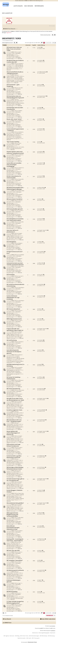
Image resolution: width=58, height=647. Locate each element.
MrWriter (21, 120)
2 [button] (45, 42)
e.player (20, 530)
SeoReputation (10, 460)
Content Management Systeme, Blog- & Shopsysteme (13, 357)
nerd (20, 143)
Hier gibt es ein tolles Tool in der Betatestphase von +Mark (15, 399)
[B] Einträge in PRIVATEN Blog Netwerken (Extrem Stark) (15, 468)
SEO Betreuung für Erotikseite (15, 570)
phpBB (40, 628)
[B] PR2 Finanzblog (12, 591)
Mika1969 (21, 517)
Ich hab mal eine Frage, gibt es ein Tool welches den (15, 479)
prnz (20, 593)
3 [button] (47, 42)
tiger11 (20, 583)
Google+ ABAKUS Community (13, 236)
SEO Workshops (43, 635)
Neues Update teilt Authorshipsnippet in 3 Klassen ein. (13, 433)
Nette (20, 562)
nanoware (21, 341)
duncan (20, 200)
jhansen (20, 354)
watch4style (21, 287)
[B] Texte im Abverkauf (13, 309)
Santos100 (21, 179)
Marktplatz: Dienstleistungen (14, 54)
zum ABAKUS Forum (7, 622)
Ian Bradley (52, 625)
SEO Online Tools (24, 635)
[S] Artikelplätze (11, 242)
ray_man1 (21, 276)
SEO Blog (17, 635)
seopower (21, 63)
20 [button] (53, 42)
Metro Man (21, 266)
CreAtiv (20, 320)
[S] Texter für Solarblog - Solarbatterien (14, 378)
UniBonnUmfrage (10, 76)
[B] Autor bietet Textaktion (14, 199)
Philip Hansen (19, 546)
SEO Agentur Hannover (9, 635)
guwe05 (20, 367)
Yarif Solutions (19, 474)
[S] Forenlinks (11, 274)
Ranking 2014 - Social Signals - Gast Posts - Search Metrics (15, 539)
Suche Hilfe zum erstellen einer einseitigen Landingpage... (14, 164)
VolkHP (20, 110)
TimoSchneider (10, 424)
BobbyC (20, 243)
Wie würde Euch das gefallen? (15, 503)
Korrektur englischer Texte (14, 410)
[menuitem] (52, 26)
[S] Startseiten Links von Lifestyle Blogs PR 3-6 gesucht (15, 97)
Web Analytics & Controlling (12, 68)
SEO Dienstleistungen (34, 635)
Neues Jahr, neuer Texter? (14, 119)
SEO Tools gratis (35, 638)
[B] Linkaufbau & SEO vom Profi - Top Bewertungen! (14, 420)
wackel (20, 604)
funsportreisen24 (10, 100)
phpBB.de (53, 630)
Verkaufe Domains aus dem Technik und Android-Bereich (15, 263)
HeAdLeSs (21, 132)
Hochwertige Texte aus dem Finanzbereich (15, 108)
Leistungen (18, 6)
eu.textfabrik (21, 254)
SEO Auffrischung (12, 340)
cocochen (21, 210)
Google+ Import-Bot (43, 230)
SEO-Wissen (28, 6)
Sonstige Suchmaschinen (13, 145)
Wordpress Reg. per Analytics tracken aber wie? (15, 61)
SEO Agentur (7, 13)
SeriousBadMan (10, 412)
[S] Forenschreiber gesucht (15, 209)
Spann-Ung (21, 493)
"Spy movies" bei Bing (13, 141)
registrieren (8, 32)
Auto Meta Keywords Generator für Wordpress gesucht (14, 351)
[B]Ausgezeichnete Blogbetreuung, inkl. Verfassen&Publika (12, 514)
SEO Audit (28, 638)
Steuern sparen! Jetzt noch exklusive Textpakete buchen (15, 152)
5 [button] (50, 42)
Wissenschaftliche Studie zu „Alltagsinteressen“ (15, 72)
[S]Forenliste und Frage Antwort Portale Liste (13, 445)
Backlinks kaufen (22, 638)
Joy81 (20, 52)
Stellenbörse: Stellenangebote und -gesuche (14, 134)
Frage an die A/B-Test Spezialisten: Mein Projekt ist (15, 329)
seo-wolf (20, 87)
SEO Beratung (51, 635)
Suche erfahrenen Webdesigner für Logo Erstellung (13, 297)
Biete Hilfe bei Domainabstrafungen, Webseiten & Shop (13, 527)
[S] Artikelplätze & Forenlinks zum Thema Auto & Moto (15, 219)
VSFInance (21, 380)
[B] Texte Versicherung (13, 388)
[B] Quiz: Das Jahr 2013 (13, 550)
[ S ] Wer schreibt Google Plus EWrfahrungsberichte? (15, 602)
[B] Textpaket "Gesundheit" (15, 560)
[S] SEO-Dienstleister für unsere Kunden (14, 176)
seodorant (21, 154)
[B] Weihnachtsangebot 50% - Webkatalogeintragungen (15, 188)
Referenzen (39, 6)
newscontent (21, 390)
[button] (42, 43)
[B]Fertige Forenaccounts (14, 319)
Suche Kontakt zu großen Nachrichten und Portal (14, 456)
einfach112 (21, 167)
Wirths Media (21, 190)
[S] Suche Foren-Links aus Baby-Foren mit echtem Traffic (14, 49)
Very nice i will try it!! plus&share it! (12, 231)
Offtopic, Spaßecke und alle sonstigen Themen (15, 495)
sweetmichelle (10, 573)
